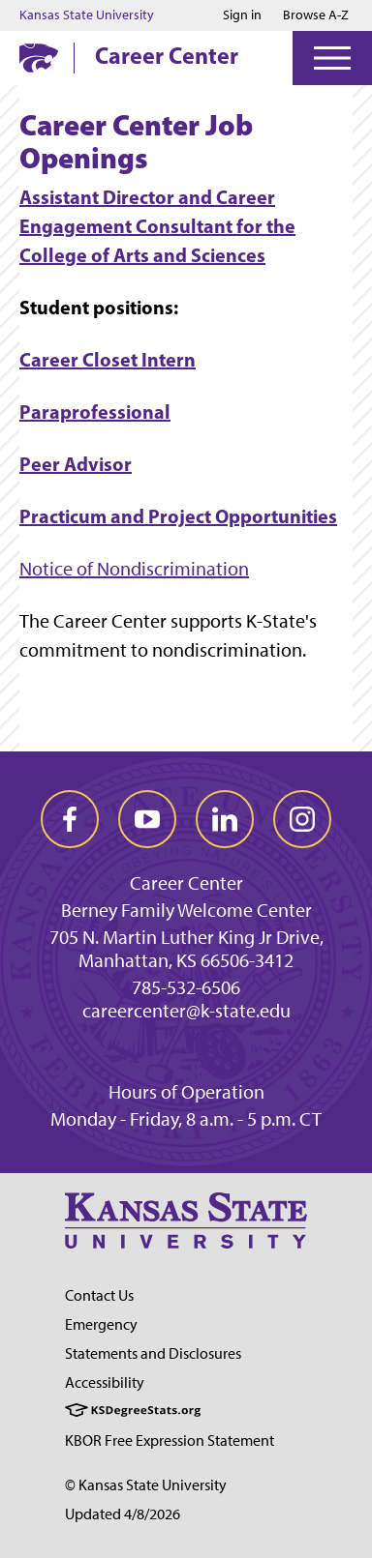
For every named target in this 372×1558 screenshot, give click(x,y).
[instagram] (302, 819)
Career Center (166, 55)
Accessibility (104, 1382)
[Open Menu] (332, 58)
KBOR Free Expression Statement (169, 1440)
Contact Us (99, 1295)
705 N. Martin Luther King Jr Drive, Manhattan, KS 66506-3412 (186, 949)
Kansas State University (86, 15)
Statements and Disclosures (153, 1353)
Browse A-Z (316, 15)
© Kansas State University (146, 1485)
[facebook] (70, 819)
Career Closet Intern (107, 359)
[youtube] (147, 819)
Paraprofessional (94, 411)
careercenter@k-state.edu (186, 1010)
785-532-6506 (186, 987)
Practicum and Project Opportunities (178, 516)
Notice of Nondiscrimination (134, 568)
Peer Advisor (75, 464)
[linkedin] (225, 819)
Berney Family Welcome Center (186, 910)
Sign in (242, 15)
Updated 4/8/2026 (122, 1514)
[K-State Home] (38, 57)
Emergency (101, 1324)
